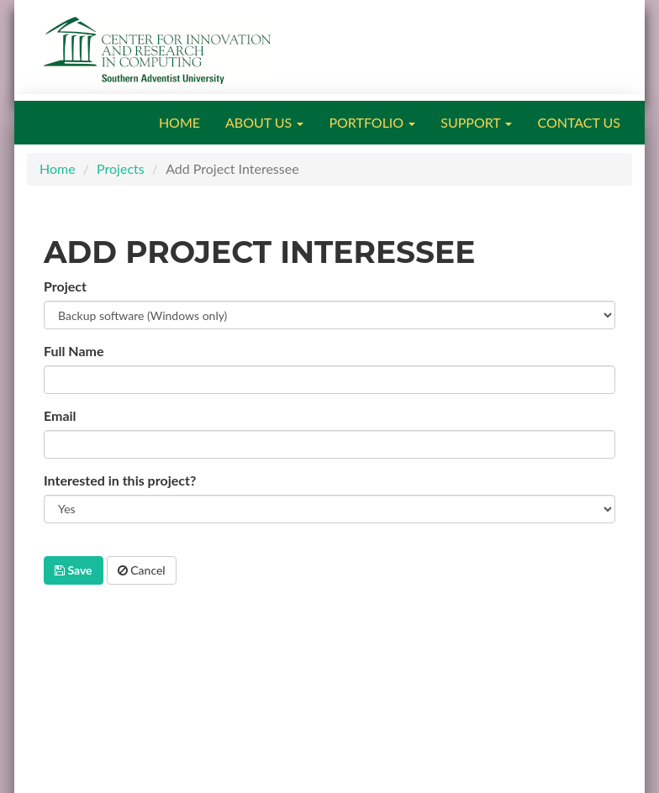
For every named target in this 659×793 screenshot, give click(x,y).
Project (65, 286)
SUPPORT (476, 122)
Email (60, 415)
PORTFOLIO (372, 122)
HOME (179, 122)
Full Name (74, 351)
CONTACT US (578, 122)
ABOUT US (264, 122)
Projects (121, 168)
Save (73, 570)
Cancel (142, 570)
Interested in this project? (120, 480)
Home (58, 168)
